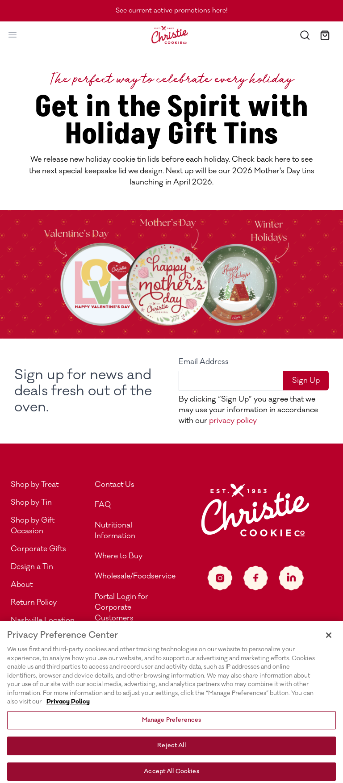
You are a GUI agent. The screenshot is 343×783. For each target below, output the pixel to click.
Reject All (171, 754)
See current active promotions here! (172, 10)
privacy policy (232, 421)
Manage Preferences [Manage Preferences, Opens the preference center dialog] (171, 728)
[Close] (329, 643)
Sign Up (306, 380)
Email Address (204, 362)
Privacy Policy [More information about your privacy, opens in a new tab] (68, 710)
